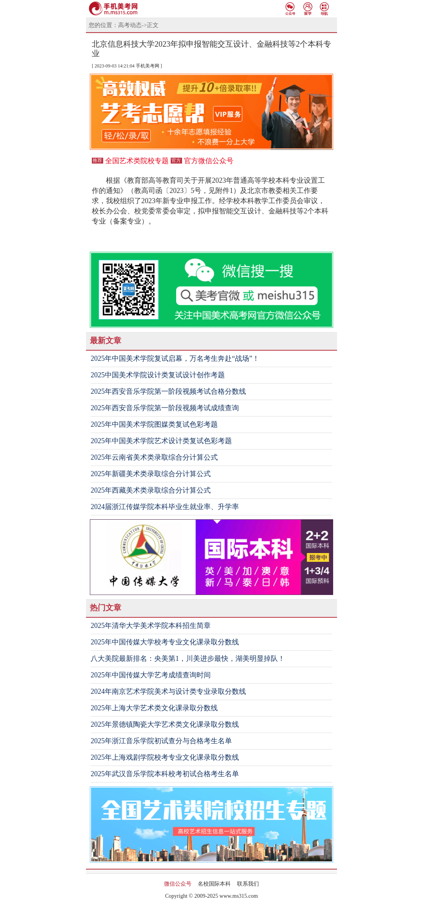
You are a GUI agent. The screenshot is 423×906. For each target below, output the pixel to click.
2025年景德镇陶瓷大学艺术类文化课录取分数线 (165, 724)
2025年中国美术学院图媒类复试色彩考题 (154, 424)
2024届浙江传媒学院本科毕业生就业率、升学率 (165, 507)
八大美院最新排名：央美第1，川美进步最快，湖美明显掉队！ (188, 658)
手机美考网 (147, 66)
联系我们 (248, 884)
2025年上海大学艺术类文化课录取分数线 (154, 708)
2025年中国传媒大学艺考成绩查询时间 (151, 675)
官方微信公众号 (208, 161)
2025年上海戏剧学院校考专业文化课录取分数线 (165, 757)
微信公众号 (177, 884)
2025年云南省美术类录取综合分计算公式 (154, 457)
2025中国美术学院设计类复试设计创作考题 (158, 375)
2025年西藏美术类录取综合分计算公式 (151, 490)
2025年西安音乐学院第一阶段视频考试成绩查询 (165, 408)
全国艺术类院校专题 (137, 161)
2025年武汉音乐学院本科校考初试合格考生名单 (165, 774)
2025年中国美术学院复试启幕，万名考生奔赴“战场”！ (175, 358)
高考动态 (130, 25)
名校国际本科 (214, 884)
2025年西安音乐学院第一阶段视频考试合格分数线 (168, 391)
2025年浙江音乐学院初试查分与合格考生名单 (161, 741)
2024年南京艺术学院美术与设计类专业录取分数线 (168, 691)
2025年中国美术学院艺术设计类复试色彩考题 (161, 441)
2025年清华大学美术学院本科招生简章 (151, 625)
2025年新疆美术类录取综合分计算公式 (151, 474)
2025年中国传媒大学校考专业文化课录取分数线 (165, 642)
